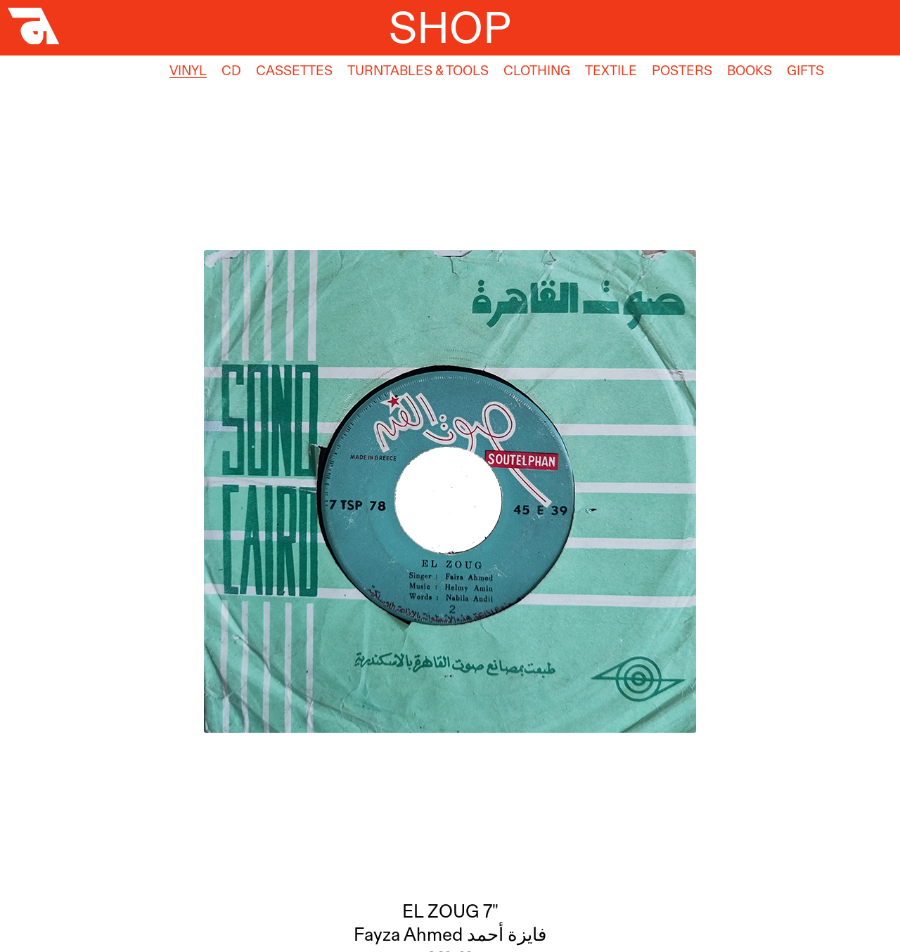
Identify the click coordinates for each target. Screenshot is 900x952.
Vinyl (188, 70)
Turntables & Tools (418, 70)
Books (749, 70)
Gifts (805, 70)
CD (231, 70)
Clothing (536, 70)
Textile (611, 70)
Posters (682, 70)
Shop (450, 27)
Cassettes (294, 70)
